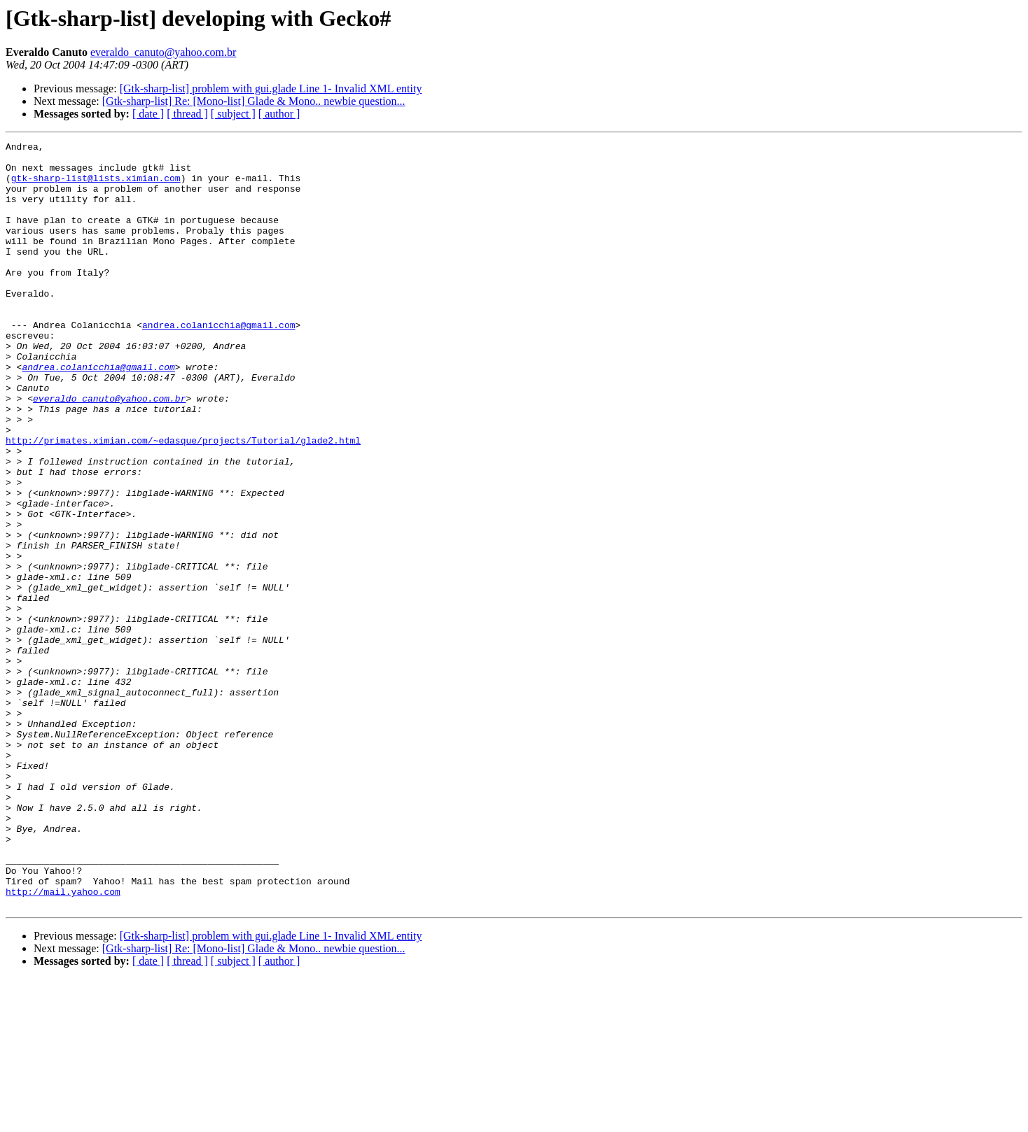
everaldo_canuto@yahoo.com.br (163, 52)
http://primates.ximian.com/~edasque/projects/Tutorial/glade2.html (183, 501)
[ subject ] (233, 114)
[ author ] (279, 114)
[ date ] (148, 114)
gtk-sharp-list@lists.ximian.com (96, 186)
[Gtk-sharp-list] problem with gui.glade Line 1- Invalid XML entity (271, 88)
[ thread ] (187, 114)
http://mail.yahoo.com (63, 1042)
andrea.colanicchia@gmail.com (218, 362)
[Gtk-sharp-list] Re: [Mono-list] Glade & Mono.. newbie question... (253, 101)
